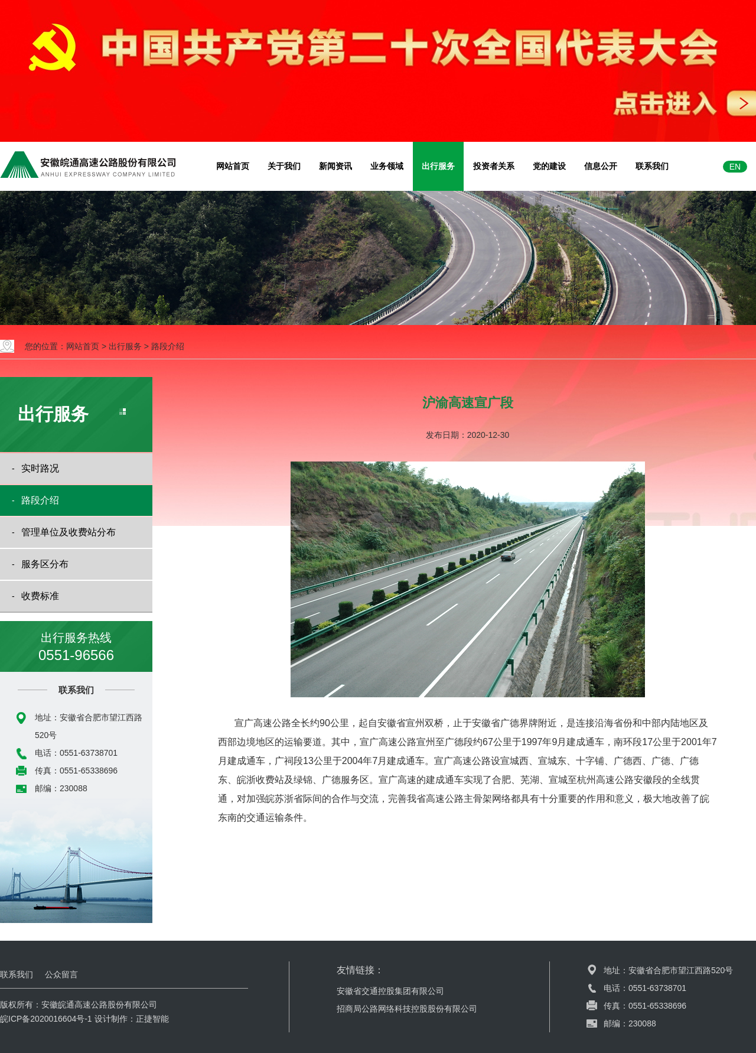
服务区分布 (45, 564)
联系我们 (652, 166)
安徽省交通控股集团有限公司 (390, 991)
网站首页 (232, 166)
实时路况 (40, 468)
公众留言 (61, 974)
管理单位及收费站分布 (68, 532)
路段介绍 (167, 346)
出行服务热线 (76, 647)
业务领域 (386, 166)
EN (735, 166)
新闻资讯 (335, 166)
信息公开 (600, 166)
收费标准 (40, 596)
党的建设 (549, 166)
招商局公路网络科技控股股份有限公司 (407, 1008)
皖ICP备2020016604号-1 (46, 1018)
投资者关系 (493, 166)
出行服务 (438, 166)
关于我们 (284, 166)
